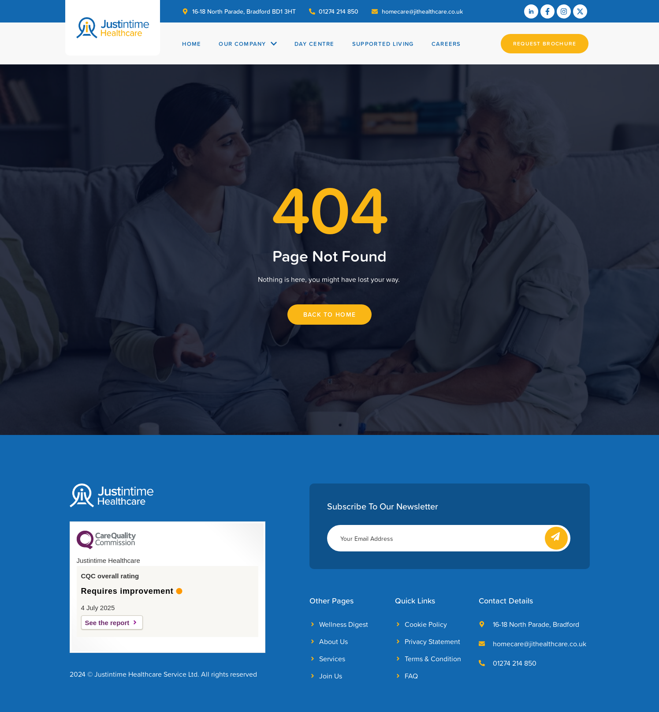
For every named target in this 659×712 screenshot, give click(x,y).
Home (191, 44)
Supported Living (383, 44)
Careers (446, 44)
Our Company (247, 44)
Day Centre (314, 44)
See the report (107, 622)
